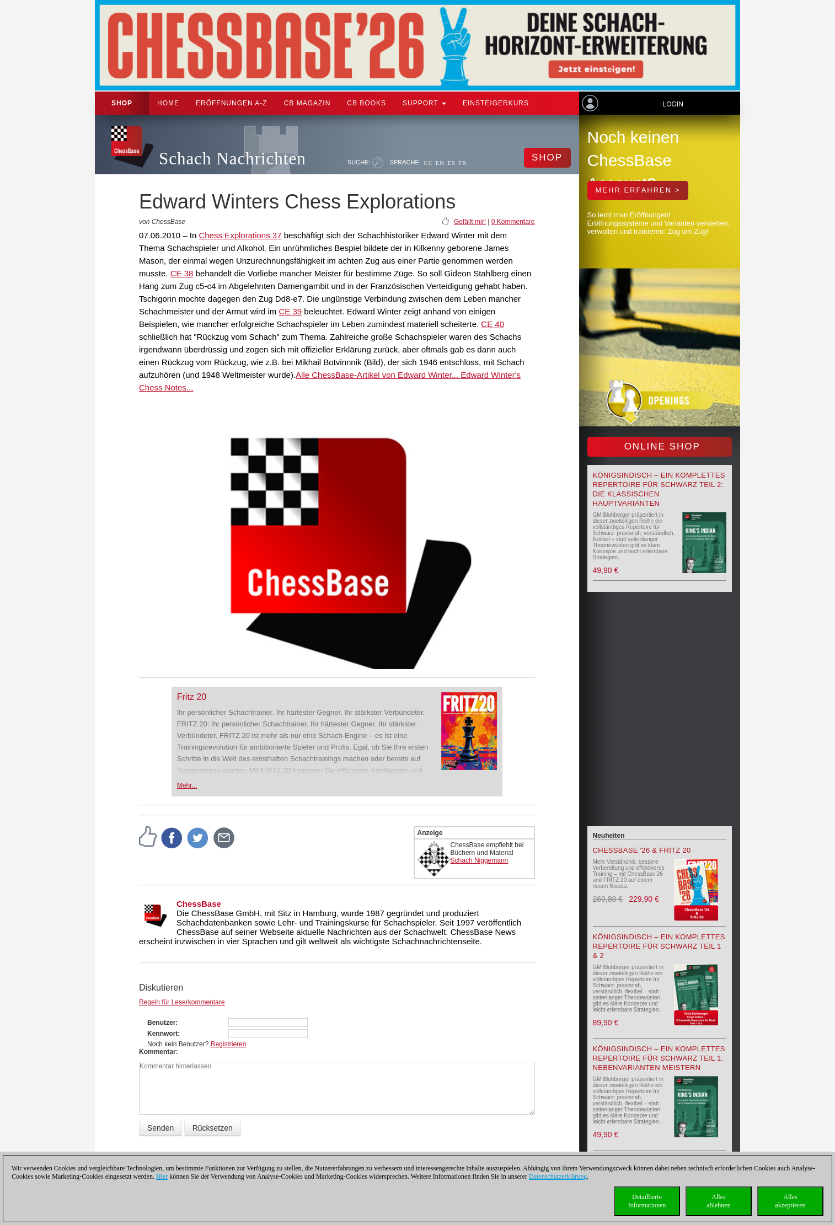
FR (462, 162)
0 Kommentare (513, 222)
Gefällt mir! (470, 222)
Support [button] (424, 103)
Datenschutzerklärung (558, 1176)
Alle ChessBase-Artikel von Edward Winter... (377, 374)
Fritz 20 (191, 697)
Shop (121, 103)
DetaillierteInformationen (647, 1201)
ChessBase (198, 903)
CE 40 (492, 324)
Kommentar (157, 1052)
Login (672, 104)
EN (440, 162)
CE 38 (182, 273)
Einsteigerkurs (496, 103)
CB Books (366, 103)
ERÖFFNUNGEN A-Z (231, 103)
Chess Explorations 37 (240, 235)
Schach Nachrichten (232, 158)
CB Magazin (307, 103)
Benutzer (161, 1022)
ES (451, 162)
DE (428, 162)
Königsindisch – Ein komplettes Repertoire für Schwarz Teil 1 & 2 (659, 946)
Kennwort (162, 1033)
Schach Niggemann (480, 860)
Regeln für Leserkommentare (181, 1002)
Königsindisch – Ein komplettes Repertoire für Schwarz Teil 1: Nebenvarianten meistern (659, 1058)
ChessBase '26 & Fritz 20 (642, 850)
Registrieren (229, 1044)
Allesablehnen (718, 1201)
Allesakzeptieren (790, 1201)
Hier (162, 1176)
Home (168, 103)
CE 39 (290, 311)
